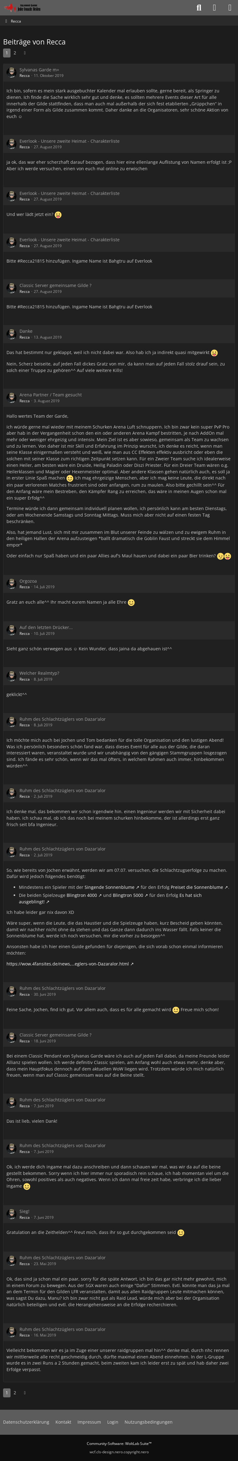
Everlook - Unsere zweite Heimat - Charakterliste (70, 141)
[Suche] (199, 8)
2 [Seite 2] (15, 53)
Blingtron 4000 (82, 895)
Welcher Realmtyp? (39, 673)
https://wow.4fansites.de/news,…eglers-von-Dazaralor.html (68, 964)
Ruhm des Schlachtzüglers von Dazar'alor (63, 719)
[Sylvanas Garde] (29, 8)
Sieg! (24, 1211)
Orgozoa (28, 581)
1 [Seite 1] (7, 53)
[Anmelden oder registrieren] (214, 7)
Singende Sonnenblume (109, 887)
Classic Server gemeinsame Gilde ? (55, 285)
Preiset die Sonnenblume (197, 887)
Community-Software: (119, 1443)
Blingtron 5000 (128, 895)
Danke (26, 331)
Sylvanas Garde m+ (39, 70)
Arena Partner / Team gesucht (51, 395)
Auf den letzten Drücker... (46, 627)
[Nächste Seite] (24, 53)
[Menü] (230, 8)
